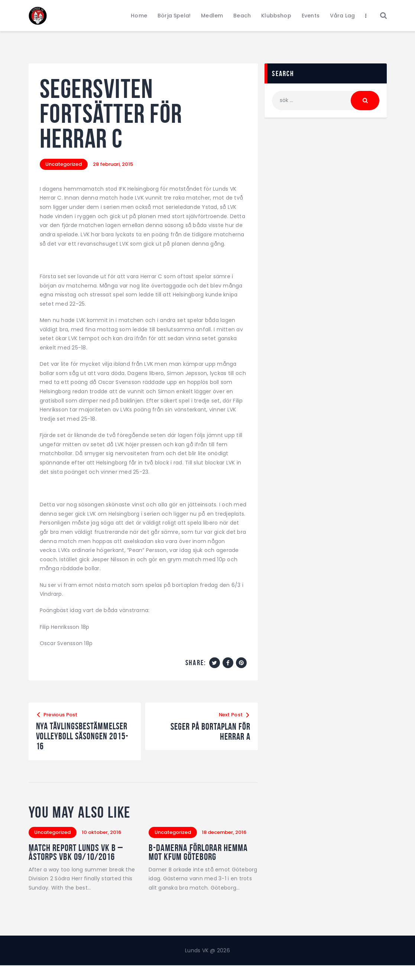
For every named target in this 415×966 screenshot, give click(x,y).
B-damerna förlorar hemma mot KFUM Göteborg (198, 852)
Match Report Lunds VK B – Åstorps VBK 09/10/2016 (76, 852)
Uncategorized (64, 164)
